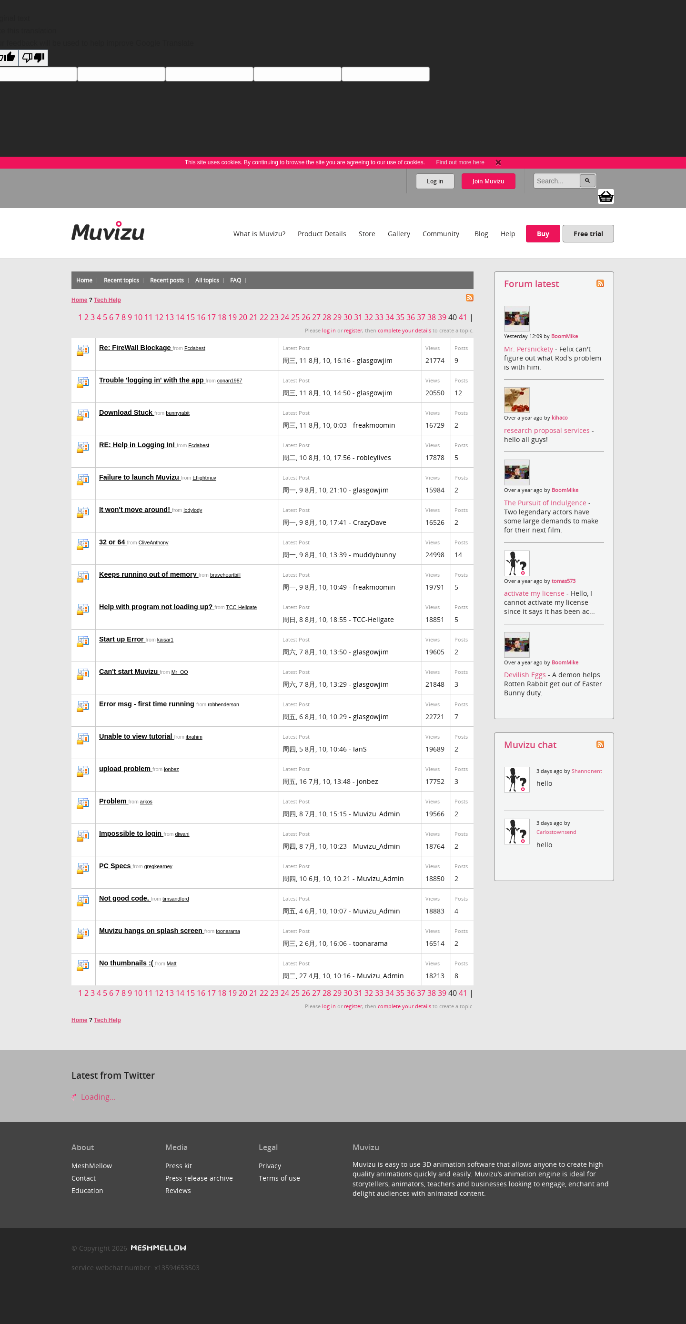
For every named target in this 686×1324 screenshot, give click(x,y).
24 (285, 317)
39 (442, 317)
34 (389, 317)
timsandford (175, 899)
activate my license (535, 593)
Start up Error (122, 639)
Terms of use (279, 1178)
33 (379, 317)
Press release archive (199, 1178)
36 (410, 317)
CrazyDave (369, 522)
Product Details (322, 233)
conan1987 (229, 380)
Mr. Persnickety (529, 348)
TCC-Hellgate (241, 607)
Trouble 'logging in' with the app (152, 380)
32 (368, 317)
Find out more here (460, 162)
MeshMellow (91, 1165)
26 (306, 317)
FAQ (235, 280)
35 (400, 317)
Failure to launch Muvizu (140, 477)
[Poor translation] (33, 58)
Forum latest (531, 284)
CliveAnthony (154, 542)
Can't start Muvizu (129, 671)
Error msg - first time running (147, 704)
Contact (83, 1178)
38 (431, 317)
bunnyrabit (178, 413)
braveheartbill (225, 575)
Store (367, 233)
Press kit (178, 1165)
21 (253, 317)
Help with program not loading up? (156, 607)
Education (87, 1190)
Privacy (270, 1165)
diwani (182, 834)
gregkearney (158, 866)
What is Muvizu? (259, 233)
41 (463, 317)
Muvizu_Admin (376, 813)
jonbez (171, 769)
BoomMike (564, 336)
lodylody (192, 510)
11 (148, 317)
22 (264, 317)
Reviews (178, 1190)
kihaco (560, 417)
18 (222, 317)
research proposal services (548, 430)
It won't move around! (135, 509)
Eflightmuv (204, 478)
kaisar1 (165, 639)
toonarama (228, 931)
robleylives (374, 457)
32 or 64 (113, 542)
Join (488, 181)
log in (329, 330)
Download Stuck (126, 412)
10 (138, 317)
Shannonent (587, 771)
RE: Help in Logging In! (138, 445)
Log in (435, 181)
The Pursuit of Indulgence (546, 502)
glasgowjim (375, 360)
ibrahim (194, 737)
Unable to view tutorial (136, 736)
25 (295, 317)
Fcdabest (194, 348)
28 (327, 317)
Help (508, 233)
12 (159, 317)
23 (274, 317)
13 (169, 317)
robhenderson (223, 704)
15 (190, 317)
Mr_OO (180, 672)
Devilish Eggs (526, 674)
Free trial (588, 233)
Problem (114, 801)
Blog (481, 233)
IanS (360, 748)
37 (421, 317)
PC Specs (115, 866)
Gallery (399, 233)
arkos (146, 801)
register (353, 330)
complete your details (404, 330)
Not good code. (125, 898)
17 (211, 317)
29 (337, 317)
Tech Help (107, 300)
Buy (543, 233)
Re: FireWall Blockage (136, 347)
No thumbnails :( (127, 963)
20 (243, 317)
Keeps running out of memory (149, 574)
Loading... (93, 1097)
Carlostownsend (556, 832)
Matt (172, 963)
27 (316, 317)
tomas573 (563, 581)
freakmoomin (374, 425)
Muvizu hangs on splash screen (151, 930)
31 (358, 317)
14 (180, 317)
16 (201, 317)
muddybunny (374, 554)
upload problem (125, 768)
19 (232, 317)
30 (347, 317)
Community (441, 233)
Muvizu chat (530, 745)
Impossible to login (131, 833)
